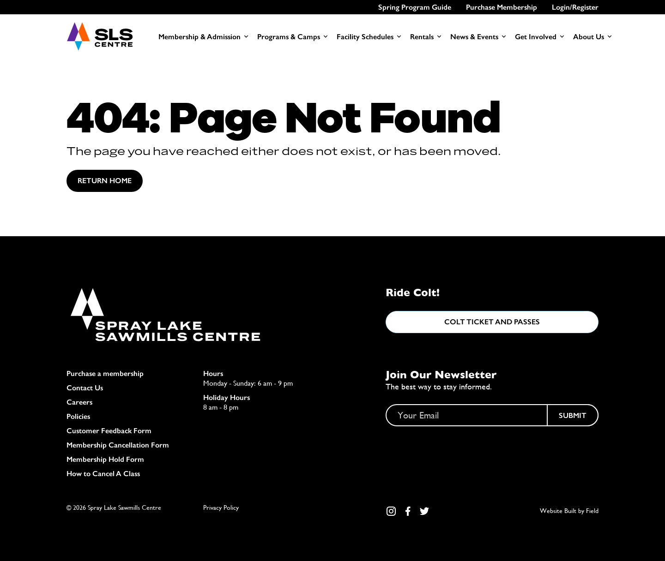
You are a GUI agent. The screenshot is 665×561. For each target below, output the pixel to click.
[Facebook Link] (407, 511)
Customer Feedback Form (108, 430)
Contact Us (84, 387)
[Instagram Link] (391, 511)
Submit (572, 415)
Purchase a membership (105, 373)
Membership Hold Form (105, 459)
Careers (79, 402)
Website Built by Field (569, 510)
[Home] (99, 36)
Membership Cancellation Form (117, 445)
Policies (78, 416)
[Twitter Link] (424, 511)
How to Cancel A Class (103, 473)
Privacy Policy (221, 507)
